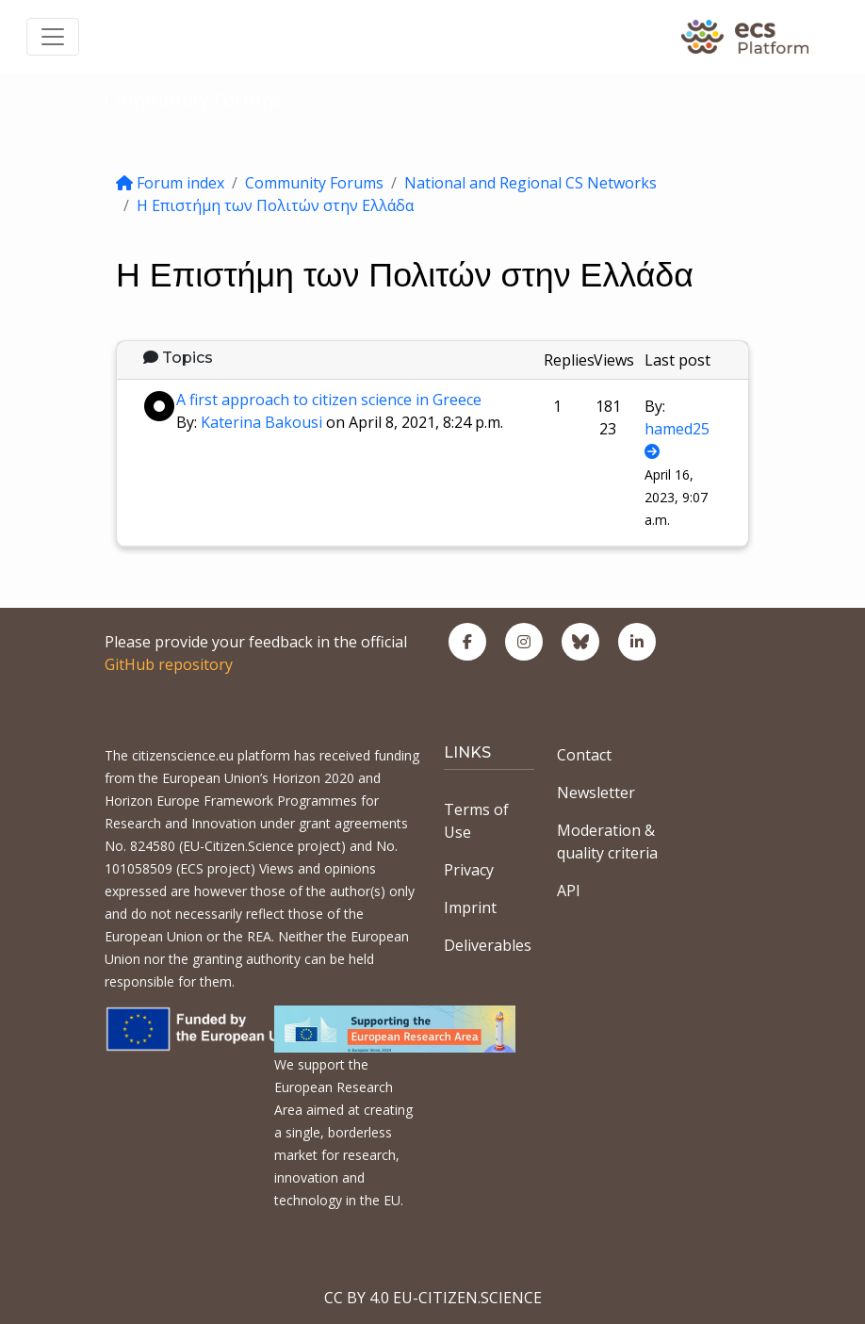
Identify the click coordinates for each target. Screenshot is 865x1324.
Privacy (469, 869)
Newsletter (596, 792)
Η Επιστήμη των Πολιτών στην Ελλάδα (275, 205)
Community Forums (194, 99)
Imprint (470, 907)
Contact (584, 754)
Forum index (170, 182)
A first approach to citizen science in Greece (328, 399)
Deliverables (487, 945)
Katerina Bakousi (261, 422)
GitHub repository (169, 664)
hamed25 (677, 428)
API (568, 890)
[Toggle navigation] (52, 37)
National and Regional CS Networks (530, 182)
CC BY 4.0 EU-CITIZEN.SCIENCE (433, 1297)
